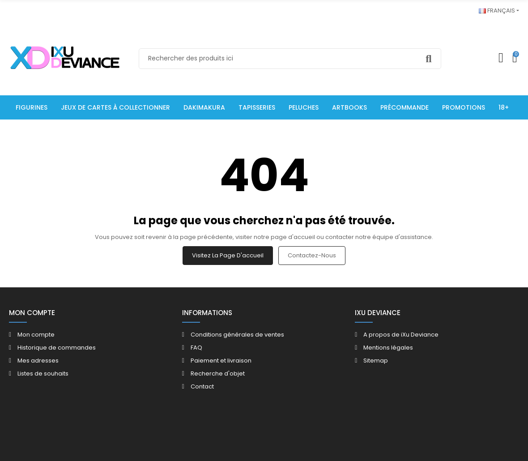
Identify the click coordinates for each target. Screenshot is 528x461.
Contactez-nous (312, 255)
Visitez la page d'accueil (228, 255)
